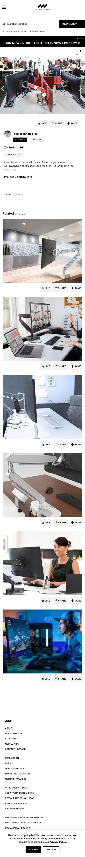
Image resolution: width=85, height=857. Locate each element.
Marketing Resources (18, 774)
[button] (4, 7)
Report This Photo (13, 195)
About (8, 728)
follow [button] (21, 139)
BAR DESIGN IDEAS (15, 809)
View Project (14, 155)
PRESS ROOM (12, 758)
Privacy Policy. (58, 842)
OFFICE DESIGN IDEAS (16, 788)
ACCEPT (33, 850)
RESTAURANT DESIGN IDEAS (19, 798)
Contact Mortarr (15, 749)
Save (77, 288)
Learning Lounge (15, 769)
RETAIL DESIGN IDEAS (16, 803)
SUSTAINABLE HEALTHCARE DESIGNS (24, 817)
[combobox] (72, 24)
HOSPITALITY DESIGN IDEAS (19, 793)
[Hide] (80, 37)
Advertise (11, 739)
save (73, 123)
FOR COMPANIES (13, 733)
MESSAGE (37, 139)
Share (61, 288)
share (58, 123)
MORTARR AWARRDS (15, 779)
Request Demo (37, 31)
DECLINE (51, 850)
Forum (9, 763)
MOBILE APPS (12, 744)
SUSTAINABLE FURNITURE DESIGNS (23, 823)
